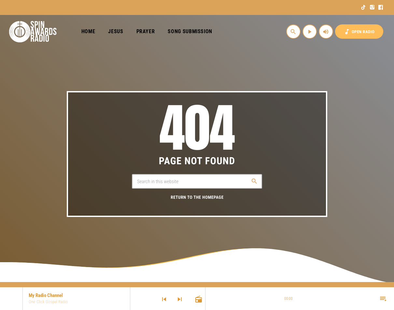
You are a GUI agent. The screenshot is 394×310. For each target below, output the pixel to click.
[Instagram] (372, 7)
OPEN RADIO (359, 31)
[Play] (310, 31)
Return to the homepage (197, 197)
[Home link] (33, 31)
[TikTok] (363, 7)
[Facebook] (381, 7)
